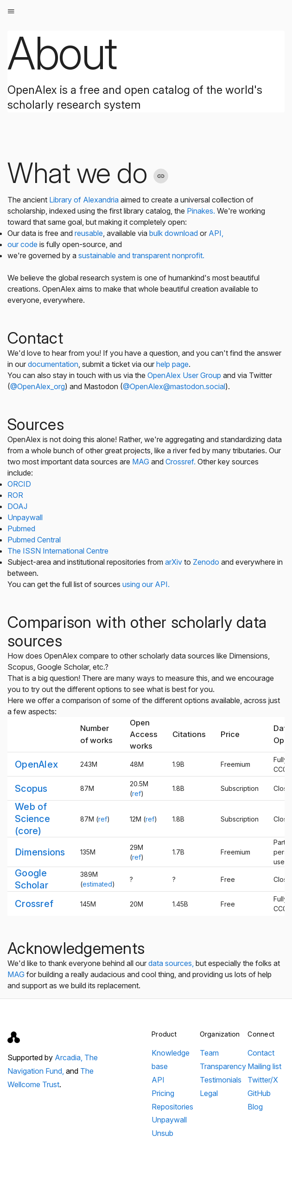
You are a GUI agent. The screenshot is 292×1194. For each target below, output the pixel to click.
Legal (209, 1093)
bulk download (173, 233)
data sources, (171, 963)
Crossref (34, 903)
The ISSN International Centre (57, 550)
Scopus (31, 788)
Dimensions (40, 852)
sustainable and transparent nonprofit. (141, 255)
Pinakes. (201, 210)
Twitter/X (263, 1079)
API (158, 1079)
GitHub (259, 1093)
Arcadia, (69, 1057)
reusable (89, 233)
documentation (53, 364)
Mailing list (264, 1066)
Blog (255, 1106)
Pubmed (21, 528)
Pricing (163, 1093)
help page (172, 364)
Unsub (162, 1133)
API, (216, 233)
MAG (140, 461)
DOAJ (17, 506)
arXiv (173, 562)
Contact (261, 1052)
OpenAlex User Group (184, 375)
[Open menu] (11, 11)
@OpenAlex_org (37, 386)
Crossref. (180, 461)
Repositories (172, 1106)
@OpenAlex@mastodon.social (174, 386)
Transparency (223, 1066)
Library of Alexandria (84, 199)
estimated (97, 884)
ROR (15, 495)
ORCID (19, 484)
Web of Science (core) (32, 818)
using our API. (146, 584)
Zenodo (206, 562)
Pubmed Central (34, 539)
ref (136, 793)
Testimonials (220, 1079)
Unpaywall (25, 517)
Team (209, 1052)
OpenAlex (36, 764)
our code (23, 244)
